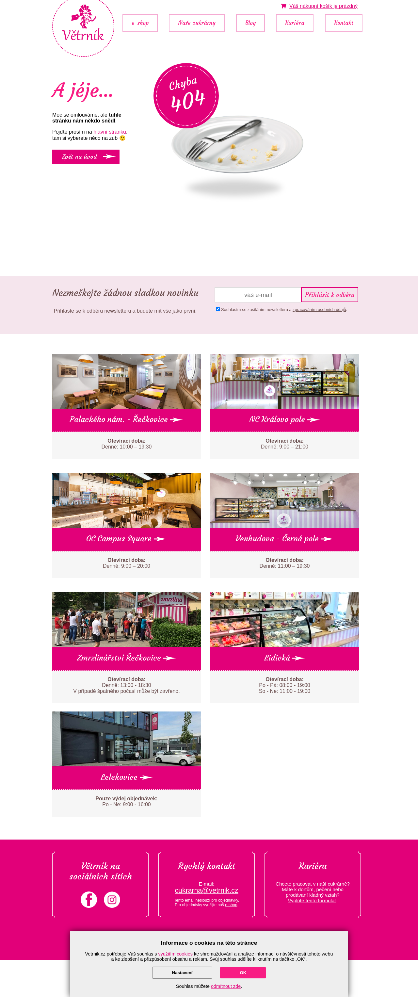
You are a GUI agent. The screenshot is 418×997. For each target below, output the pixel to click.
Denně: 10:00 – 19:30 (127, 443)
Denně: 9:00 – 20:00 (126, 563)
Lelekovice (127, 777)
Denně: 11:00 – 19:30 (285, 563)
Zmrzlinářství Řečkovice (126, 658)
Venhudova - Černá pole (284, 539)
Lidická (284, 658)
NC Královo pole (284, 419)
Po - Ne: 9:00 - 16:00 (126, 801)
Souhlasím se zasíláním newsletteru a (283, 309)
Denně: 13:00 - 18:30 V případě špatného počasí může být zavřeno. (126, 685)
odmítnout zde (226, 986)
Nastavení (182, 972)
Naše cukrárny (197, 23)
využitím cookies (175, 953)
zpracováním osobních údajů (319, 309)
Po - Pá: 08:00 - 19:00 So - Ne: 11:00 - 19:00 (284, 685)
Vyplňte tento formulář (312, 900)
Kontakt (343, 23)
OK (243, 972)
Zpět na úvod (79, 156)
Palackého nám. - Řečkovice (126, 419)
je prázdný (323, 6)
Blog (250, 23)
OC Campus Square (126, 539)
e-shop (140, 23)
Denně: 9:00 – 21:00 (284, 443)
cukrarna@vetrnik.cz (206, 890)
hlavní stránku (109, 132)
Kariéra (294, 23)
